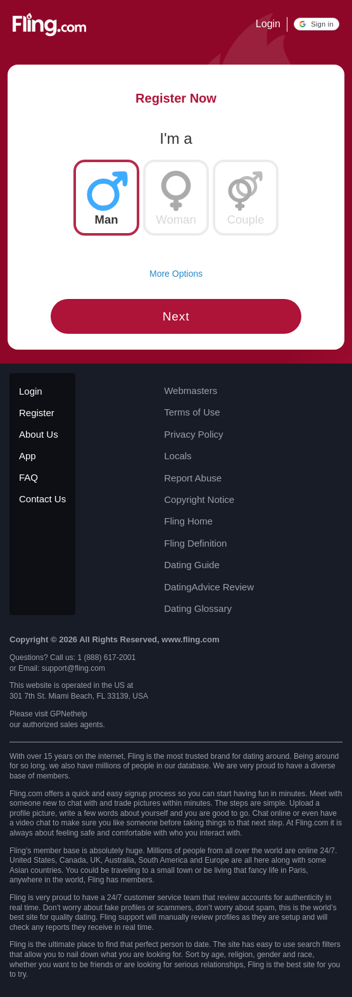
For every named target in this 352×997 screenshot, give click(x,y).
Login (268, 23)
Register (36, 412)
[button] (316, 24)
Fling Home (188, 521)
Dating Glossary (198, 608)
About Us (38, 434)
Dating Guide (192, 564)
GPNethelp (68, 713)
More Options (176, 274)
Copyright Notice (199, 499)
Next (176, 316)
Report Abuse (193, 478)
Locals (177, 455)
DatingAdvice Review (209, 586)
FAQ (28, 477)
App (27, 455)
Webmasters (190, 390)
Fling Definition (195, 543)
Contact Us (42, 498)
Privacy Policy (193, 434)
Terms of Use (192, 412)
